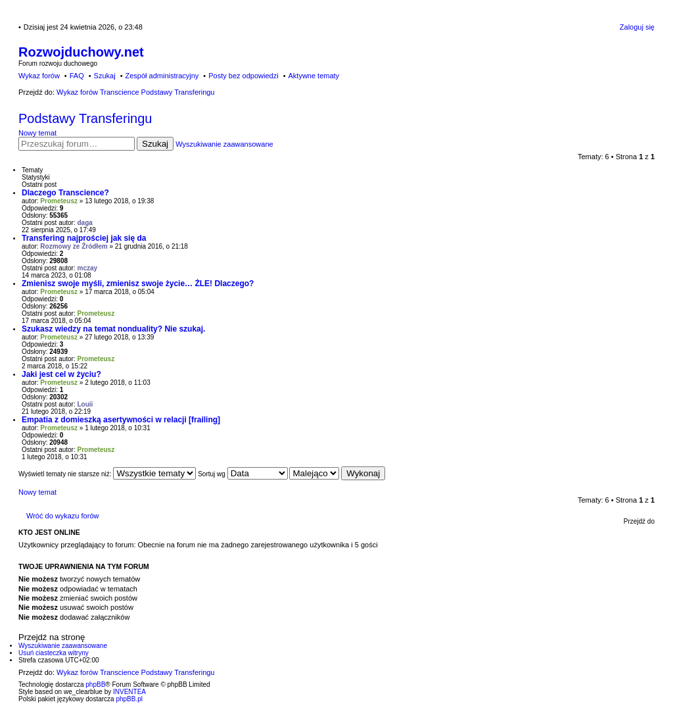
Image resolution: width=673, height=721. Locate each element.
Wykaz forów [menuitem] (39, 76)
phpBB (95, 684)
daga (85, 222)
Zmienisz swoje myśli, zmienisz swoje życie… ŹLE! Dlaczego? (138, 283)
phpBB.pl (129, 699)
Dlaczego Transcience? (65, 192)
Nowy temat (37, 133)
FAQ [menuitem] (77, 76)
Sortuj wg (242, 474)
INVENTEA (129, 691)
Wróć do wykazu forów (62, 516)
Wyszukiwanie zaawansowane (224, 144)
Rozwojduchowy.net (81, 52)
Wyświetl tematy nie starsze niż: (107, 474)
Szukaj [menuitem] (105, 76)
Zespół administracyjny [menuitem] (161, 76)
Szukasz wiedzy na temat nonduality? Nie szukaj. (113, 329)
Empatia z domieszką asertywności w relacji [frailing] (121, 419)
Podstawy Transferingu (85, 118)
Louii (85, 404)
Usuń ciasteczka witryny (53, 653)
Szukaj (155, 144)
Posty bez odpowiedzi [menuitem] (243, 76)
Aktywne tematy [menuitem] (313, 76)
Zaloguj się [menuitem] (637, 27)
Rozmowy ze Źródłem (73, 246)
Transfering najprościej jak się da (84, 238)
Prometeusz (59, 201)
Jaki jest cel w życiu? (61, 374)
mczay (88, 268)
